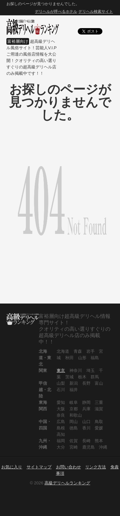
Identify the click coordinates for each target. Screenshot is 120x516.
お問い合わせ (68, 467)
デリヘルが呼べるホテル (56, 11)
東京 (61, 370)
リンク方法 (95, 467)
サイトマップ (39, 467)
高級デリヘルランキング (67, 483)
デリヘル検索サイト (95, 11)
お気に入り (11, 467)
